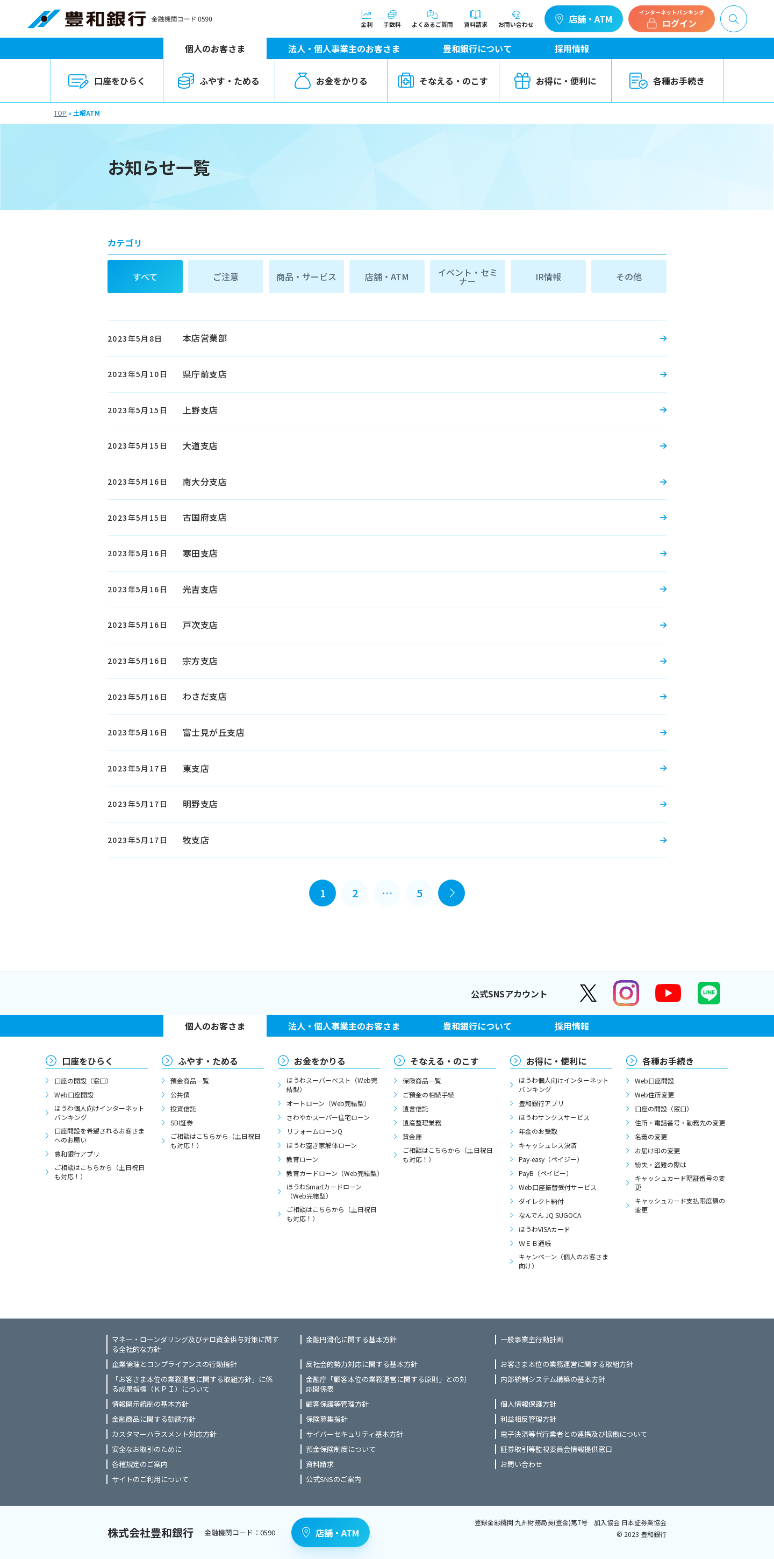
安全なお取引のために (147, 1449)
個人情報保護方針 (528, 1404)
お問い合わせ (516, 18)
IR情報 (548, 276)
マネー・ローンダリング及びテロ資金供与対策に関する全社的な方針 (195, 1344)
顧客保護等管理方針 (337, 1404)
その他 (629, 276)
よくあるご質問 (432, 18)
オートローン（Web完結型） (328, 1103)
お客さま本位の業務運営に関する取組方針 (566, 1364)
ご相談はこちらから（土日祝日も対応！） (99, 1172)
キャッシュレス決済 (548, 1145)
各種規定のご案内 (140, 1464)
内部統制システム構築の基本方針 (552, 1379)
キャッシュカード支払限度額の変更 (680, 1205)
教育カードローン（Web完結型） (333, 1173)
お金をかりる (331, 81)
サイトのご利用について (150, 1479)
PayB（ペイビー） (545, 1173)
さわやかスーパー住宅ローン (328, 1117)
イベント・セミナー (468, 276)
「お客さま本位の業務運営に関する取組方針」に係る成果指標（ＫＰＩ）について (192, 1384)
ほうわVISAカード (544, 1229)
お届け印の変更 (657, 1150)
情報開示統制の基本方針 (150, 1404)
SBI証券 (181, 1122)
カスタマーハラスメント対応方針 (164, 1434)
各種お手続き (667, 81)
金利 (366, 18)
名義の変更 (651, 1136)
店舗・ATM (583, 18)
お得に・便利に (555, 81)
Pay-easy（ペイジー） (551, 1159)
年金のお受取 (538, 1131)
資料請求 (476, 18)
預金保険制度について (341, 1449)
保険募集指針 (327, 1419)
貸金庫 (412, 1136)
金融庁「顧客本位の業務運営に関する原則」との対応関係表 (386, 1384)
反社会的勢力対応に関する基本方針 (362, 1364)
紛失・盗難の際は (660, 1164)
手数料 (392, 18)
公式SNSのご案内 (333, 1479)
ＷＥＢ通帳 (535, 1243)
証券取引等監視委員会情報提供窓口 (556, 1449)
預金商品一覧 (189, 1080)
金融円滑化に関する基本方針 (351, 1339)
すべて (145, 276)
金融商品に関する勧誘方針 (154, 1419)
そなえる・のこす (443, 81)
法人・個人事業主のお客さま (344, 48)
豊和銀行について (477, 48)
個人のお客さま (215, 48)
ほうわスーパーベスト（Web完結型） (331, 1084)
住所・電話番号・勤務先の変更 (680, 1122)
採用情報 (572, 48)
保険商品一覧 (422, 1080)
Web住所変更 (654, 1094)
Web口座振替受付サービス (558, 1187)
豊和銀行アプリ (76, 1153)
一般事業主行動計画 (531, 1339)
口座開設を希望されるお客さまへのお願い (99, 1135)
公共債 (180, 1094)
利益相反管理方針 (528, 1419)
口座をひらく (107, 81)
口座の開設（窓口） (83, 1080)
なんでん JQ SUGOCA (550, 1215)
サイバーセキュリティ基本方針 (354, 1434)
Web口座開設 (74, 1094)
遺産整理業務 (422, 1122)
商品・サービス (306, 276)
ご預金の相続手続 (428, 1094)
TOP (60, 112)
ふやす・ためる (219, 81)
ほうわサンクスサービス (554, 1117)
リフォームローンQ (314, 1131)
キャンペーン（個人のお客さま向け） (563, 1261)
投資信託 (183, 1108)
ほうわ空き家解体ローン (321, 1145)
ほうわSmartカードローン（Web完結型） (324, 1191)
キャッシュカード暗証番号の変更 (680, 1182)
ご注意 (226, 276)
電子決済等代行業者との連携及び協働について (573, 1434)
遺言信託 (415, 1108)
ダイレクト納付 (541, 1201)
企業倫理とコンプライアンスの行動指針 (174, 1364)
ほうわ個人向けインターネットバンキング (99, 1112)
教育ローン (302, 1159)
